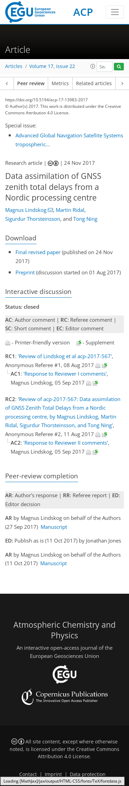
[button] (92, 66)
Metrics (60, 83)
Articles (13, 66)
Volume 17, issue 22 (52, 66)
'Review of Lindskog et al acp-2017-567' (65, 356)
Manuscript (54, 526)
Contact (28, 774)
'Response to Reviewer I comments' (65, 373)
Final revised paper (38, 252)
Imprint (53, 774)
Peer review (30, 83)
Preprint (25, 272)
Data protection (88, 774)
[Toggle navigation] (115, 12)
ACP (83, 12)
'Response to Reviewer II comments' (65, 442)
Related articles (94, 83)
